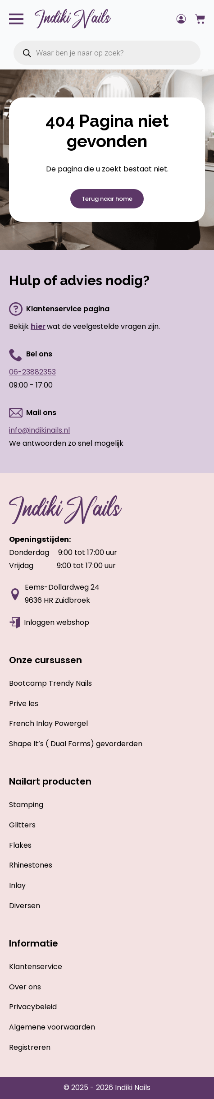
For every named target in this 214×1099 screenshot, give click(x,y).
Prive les (23, 703)
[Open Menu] (16, 19)
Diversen (24, 905)
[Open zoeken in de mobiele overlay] (107, 52)
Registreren (29, 1047)
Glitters (22, 825)
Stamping (26, 804)
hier (38, 326)
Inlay (17, 885)
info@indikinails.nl (39, 430)
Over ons (25, 987)
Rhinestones (30, 865)
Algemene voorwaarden (52, 1027)
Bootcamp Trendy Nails (50, 683)
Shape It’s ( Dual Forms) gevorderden (75, 744)
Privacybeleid (33, 1007)
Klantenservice (35, 966)
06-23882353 (32, 372)
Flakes (20, 845)
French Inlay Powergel (48, 723)
